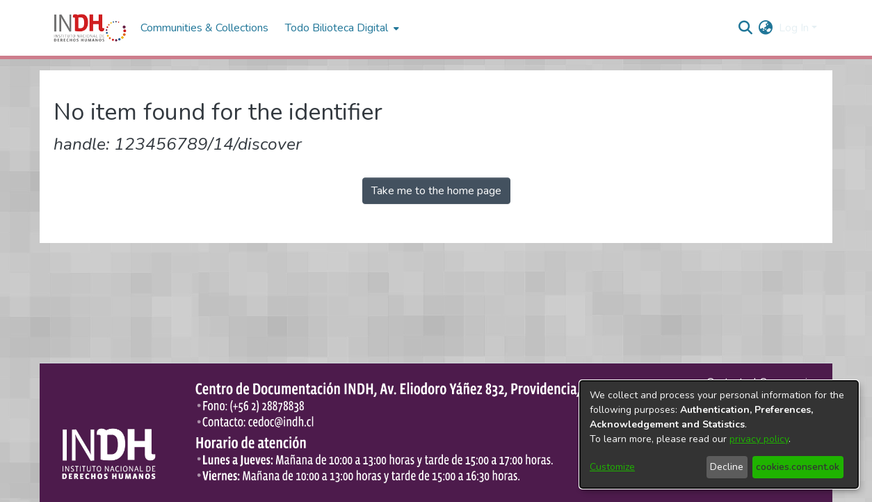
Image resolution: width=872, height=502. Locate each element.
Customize (612, 466)
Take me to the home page (436, 190)
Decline (726, 466)
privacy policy (759, 439)
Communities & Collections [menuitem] (204, 28)
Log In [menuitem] (794, 28)
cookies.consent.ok (797, 466)
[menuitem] (766, 27)
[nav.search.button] (745, 27)
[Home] (90, 28)
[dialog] (719, 434)
